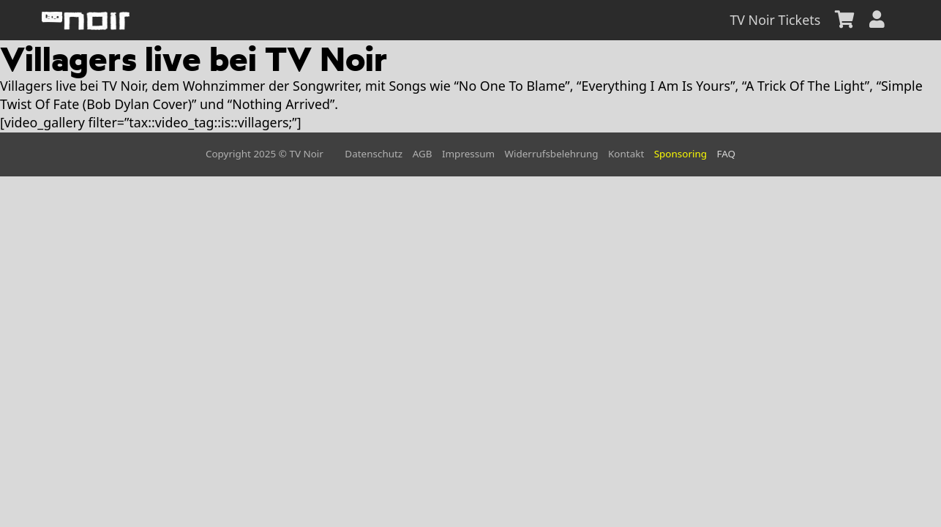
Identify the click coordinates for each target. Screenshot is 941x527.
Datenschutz (373, 153)
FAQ (725, 153)
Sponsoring (680, 153)
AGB (422, 153)
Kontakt (626, 153)
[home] (86, 20)
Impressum (468, 153)
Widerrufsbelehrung (552, 153)
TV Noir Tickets (775, 20)
